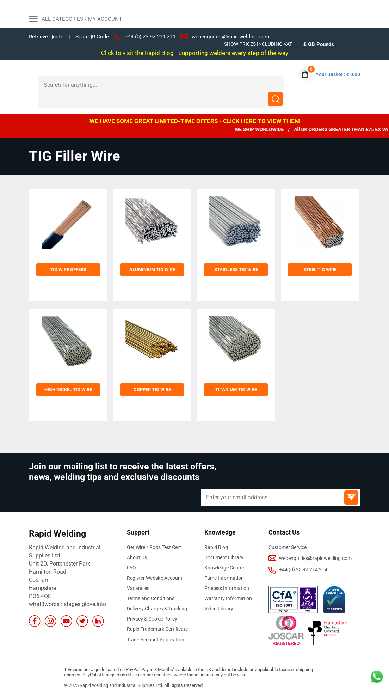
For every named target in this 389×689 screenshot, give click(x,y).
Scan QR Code (92, 36)
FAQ (131, 553)
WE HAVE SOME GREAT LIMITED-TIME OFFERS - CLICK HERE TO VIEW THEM (194, 106)
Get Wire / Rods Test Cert (154, 533)
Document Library (223, 543)
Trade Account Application (155, 625)
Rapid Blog (216, 533)
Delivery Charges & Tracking (157, 594)
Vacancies (138, 574)
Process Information (226, 574)
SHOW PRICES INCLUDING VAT (258, 44)
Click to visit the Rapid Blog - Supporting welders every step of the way (194, 52)
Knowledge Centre (224, 553)
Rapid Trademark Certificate (157, 614)
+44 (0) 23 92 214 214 (150, 36)
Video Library (218, 594)
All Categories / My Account (75, 20)
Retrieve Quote (46, 36)
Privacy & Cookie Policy (152, 604)
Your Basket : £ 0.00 (338, 74)
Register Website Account (155, 563)
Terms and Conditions (150, 584)
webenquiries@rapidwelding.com (230, 36)
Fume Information (224, 563)
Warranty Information (228, 584)
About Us (137, 543)
